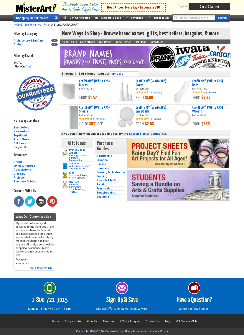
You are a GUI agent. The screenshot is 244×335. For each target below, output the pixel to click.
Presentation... (76, 160)
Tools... (73, 191)
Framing (101, 176)
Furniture (73, 157)
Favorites (137, 17)
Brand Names (33, 24)
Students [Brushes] (74, 163)
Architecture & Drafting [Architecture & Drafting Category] (29, 40)
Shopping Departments (32, 18)
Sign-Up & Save (111, 17)
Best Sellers (21, 127)
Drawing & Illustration (110, 172)
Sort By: (103, 73)
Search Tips (137, 134)
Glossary (19, 173)
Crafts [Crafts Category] (18, 44)
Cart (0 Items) (209, 6)
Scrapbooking (76, 189)
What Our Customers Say (33, 216)
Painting (73, 155)
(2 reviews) (156, 92)
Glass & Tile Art (106, 180)
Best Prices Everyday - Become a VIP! (133, 7)
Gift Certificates (80, 17)
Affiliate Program (130, 321)
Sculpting (102, 196)
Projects (19, 177)
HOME (18, 24)
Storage (73, 168)
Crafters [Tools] (74, 181)
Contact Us (158, 134)
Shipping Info (73, 321)
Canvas (83, 155)
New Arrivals (22, 131)
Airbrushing (104, 156)
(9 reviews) (99, 118)
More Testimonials (41, 267)
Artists (18, 162)
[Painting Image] (65, 152)
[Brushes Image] (65, 166)
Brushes (86, 166)
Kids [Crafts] (72, 172)
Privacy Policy (158, 331)
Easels (83, 175)
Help (168, 321)
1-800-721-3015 (50, 300)
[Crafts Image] (65, 175)
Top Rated (20, 135)
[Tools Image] (65, 184)
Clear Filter (30, 66)
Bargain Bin (161, 17)
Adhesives (74, 166)
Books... (83, 168)
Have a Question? (194, 300)
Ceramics (102, 168)
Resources (20, 155)
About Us (92, 321)
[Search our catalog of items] (222, 18)
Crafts (72, 177)
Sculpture (74, 175)
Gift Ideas (20, 143)
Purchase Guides (25, 181)
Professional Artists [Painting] (77, 151)
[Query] (194, 17)
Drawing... (82, 177)
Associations (22, 169)
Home (56, 321)
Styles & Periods (24, 165)
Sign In (183, 6)
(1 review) (211, 92)
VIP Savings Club (186, 321)
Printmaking (75, 187)
